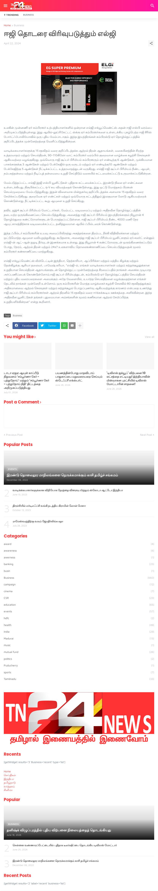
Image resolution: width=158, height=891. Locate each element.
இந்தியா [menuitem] (9, 779)
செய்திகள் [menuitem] (10, 775)
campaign (79, 584)
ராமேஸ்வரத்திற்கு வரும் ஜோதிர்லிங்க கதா (38, 521)
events (79, 611)
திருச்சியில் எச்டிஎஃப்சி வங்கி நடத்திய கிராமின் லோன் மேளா (49, 505)
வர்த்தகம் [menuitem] (9, 786)
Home (7, 25)
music (79, 645)
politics (79, 659)
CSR (79, 598)
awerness (79, 557)
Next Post (146, 434)
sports (79, 672)
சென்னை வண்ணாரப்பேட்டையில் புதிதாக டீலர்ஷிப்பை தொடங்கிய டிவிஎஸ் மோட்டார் (65, 845)
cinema (79, 591)
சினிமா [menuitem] (8, 790)
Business (28, 14)
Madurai (79, 638)
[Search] (153, 5)
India (79, 632)
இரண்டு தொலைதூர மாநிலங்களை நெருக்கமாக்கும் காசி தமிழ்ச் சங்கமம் (56, 861)
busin (79, 571)
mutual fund (79, 652)
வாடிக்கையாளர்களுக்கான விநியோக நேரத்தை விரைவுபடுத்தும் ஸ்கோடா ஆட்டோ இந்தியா (68, 490)
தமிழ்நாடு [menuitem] (10, 782)
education (79, 605)
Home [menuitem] (7, 771)
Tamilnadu (79, 679)
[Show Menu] (5, 5)
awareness (79, 550)
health (79, 625)
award (79, 544)
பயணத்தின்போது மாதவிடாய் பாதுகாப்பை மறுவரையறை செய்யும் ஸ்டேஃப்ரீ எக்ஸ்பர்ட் (78, 376)
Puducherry (79, 665)
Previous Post (14, 434)
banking (79, 564)
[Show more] (80, 325)
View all (149, 336)
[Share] (151, 43)
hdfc (79, 618)
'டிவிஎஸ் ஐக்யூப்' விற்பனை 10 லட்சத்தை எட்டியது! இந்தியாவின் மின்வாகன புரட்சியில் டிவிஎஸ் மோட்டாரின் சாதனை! (128, 378)
